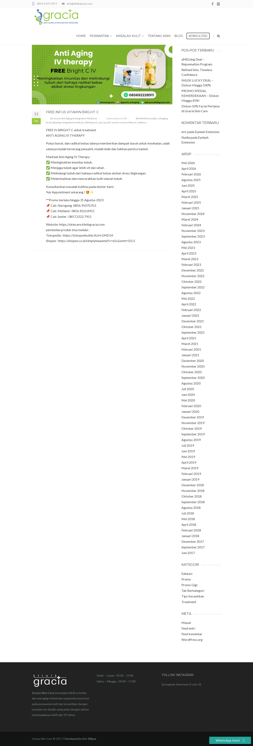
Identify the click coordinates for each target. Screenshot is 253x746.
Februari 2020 (191, 406)
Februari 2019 (191, 474)
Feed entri (188, 628)
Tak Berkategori (192, 590)
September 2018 (193, 502)
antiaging (163, 118)
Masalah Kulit (130, 36)
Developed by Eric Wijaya (80, 738)
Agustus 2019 (191, 440)
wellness (142, 122)
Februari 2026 (191, 174)
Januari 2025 (190, 208)
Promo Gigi (189, 585)
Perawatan (101, 36)
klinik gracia (91, 122)
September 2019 (193, 434)
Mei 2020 (188, 400)
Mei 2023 (188, 247)
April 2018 (188, 524)
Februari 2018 (191, 530)
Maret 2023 (189, 259)
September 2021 (193, 332)
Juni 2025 (188, 185)
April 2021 (188, 338)
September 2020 (193, 377)
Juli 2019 (187, 445)
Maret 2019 (189, 468)
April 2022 (188, 304)
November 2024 (192, 214)
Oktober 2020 (191, 372)
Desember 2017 (192, 541)
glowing (57, 122)
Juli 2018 (187, 513)
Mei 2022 (188, 298)
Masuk (186, 622)
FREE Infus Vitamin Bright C (72, 112)
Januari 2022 (190, 315)
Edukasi (186, 573)
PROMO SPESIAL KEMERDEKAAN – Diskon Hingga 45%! (200, 95)
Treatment (188, 602)
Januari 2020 (190, 411)
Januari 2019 (190, 479)
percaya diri (105, 122)
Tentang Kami (159, 36)
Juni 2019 (188, 451)
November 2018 (192, 490)
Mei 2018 (188, 519)
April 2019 (188, 462)
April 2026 (188, 168)
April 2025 (188, 191)
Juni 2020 (188, 394)
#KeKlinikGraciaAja (146, 118)
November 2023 (192, 231)
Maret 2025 (189, 197)
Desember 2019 (192, 417)
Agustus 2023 (191, 242)
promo (116, 122)
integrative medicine (73, 122)
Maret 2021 (189, 344)
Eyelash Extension (207, 132)
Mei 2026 (188, 163)
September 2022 (193, 287)
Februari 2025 (191, 202)
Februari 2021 (191, 349)
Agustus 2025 (191, 180)
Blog (178, 36)
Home (81, 36)
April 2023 (188, 253)
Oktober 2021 (191, 327)
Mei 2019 (188, 457)
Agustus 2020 (191, 383)
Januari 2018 (190, 536)
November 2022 (192, 276)
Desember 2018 (192, 485)
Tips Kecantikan (192, 596)
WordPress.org (192, 639)
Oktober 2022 (191, 281)
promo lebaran (128, 122)
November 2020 (192, 366)
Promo (186, 579)
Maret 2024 (189, 219)
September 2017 (193, 547)
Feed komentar (191, 634)
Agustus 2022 (191, 293)
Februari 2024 (191, 225)
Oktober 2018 (191, 496)
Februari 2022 (191, 310)
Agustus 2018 (191, 507)
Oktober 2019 (191, 428)
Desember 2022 (192, 270)
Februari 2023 (191, 264)
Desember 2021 (192, 321)
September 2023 (193, 236)
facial (49, 122)
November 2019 (192, 423)
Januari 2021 (190, 355)
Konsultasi (198, 36)
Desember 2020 (192, 361)
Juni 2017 (188, 553)
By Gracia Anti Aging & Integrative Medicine (73, 118)
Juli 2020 (187, 389)
